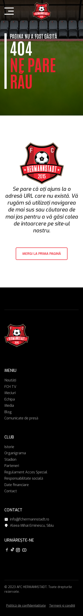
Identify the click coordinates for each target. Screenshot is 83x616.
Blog (8, 412)
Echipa (9, 399)
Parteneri (11, 465)
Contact (10, 491)
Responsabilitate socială (23, 478)
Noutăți (10, 380)
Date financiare (16, 484)
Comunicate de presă (21, 418)
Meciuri (10, 393)
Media (9, 405)
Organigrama (15, 453)
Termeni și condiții (62, 606)
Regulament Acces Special (25, 472)
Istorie (9, 447)
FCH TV (10, 386)
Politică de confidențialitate (26, 606)
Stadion (10, 459)
